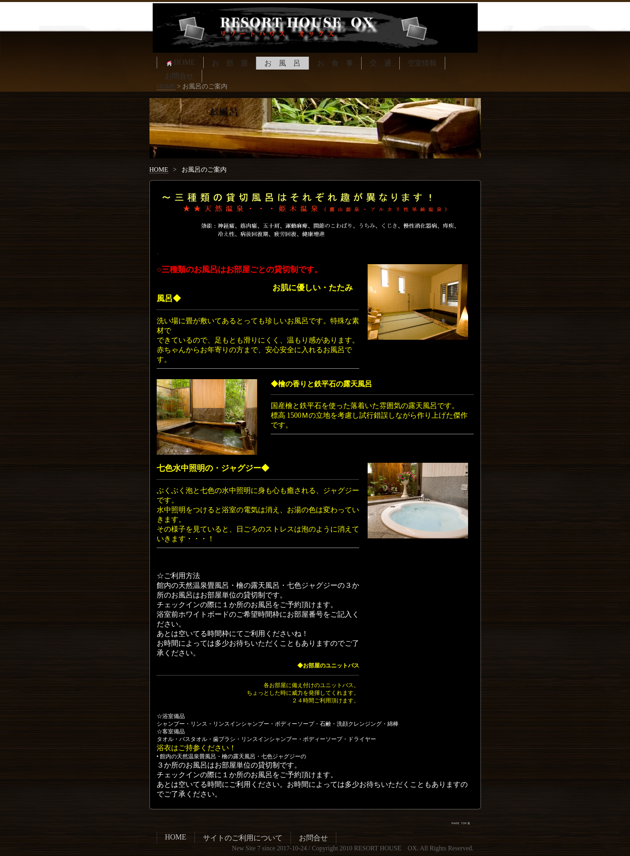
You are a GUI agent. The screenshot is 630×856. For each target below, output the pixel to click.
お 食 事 (335, 63)
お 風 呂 (282, 63)
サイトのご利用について (242, 838)
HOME (180, 62)
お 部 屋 (230, 63)
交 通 (380, 63)
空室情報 (422, 63)
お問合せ (179, 76)
